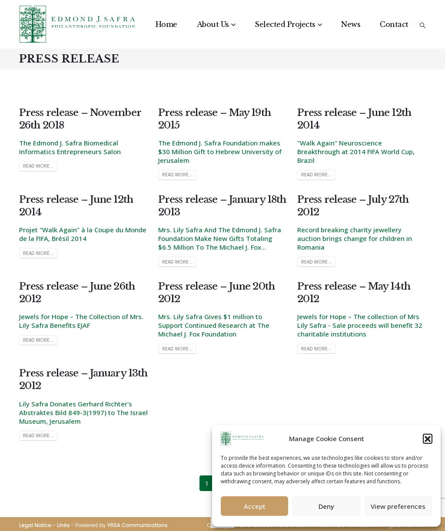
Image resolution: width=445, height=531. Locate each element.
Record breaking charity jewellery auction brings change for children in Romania (354, 238)
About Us (213, 24)
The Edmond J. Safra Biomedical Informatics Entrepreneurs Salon (70, 147)
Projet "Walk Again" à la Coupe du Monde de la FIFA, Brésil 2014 (82, 234)
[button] (427, 438)
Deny (326, 506)
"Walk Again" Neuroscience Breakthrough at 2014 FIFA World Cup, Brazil (356, 152)
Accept (255, 506)
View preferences (398, 506)
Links (63, 525)
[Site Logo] (77, 24)
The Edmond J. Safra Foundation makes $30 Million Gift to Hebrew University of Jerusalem (220, 152)
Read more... (38, 166)
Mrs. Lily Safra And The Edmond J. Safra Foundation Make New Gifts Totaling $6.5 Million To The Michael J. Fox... (219, 238)
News (350, 24)
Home (166, 24)
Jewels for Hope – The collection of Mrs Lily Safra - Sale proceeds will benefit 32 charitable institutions (359, 325)
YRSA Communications (137, 525)
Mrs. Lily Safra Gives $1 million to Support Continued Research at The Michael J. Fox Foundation (213, 325)
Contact (394, 24)
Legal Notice (35, 525)
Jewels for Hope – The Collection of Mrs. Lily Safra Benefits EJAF (81, 321)
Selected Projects (285, 24)
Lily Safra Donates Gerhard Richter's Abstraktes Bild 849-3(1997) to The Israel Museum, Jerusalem (83, 412)
